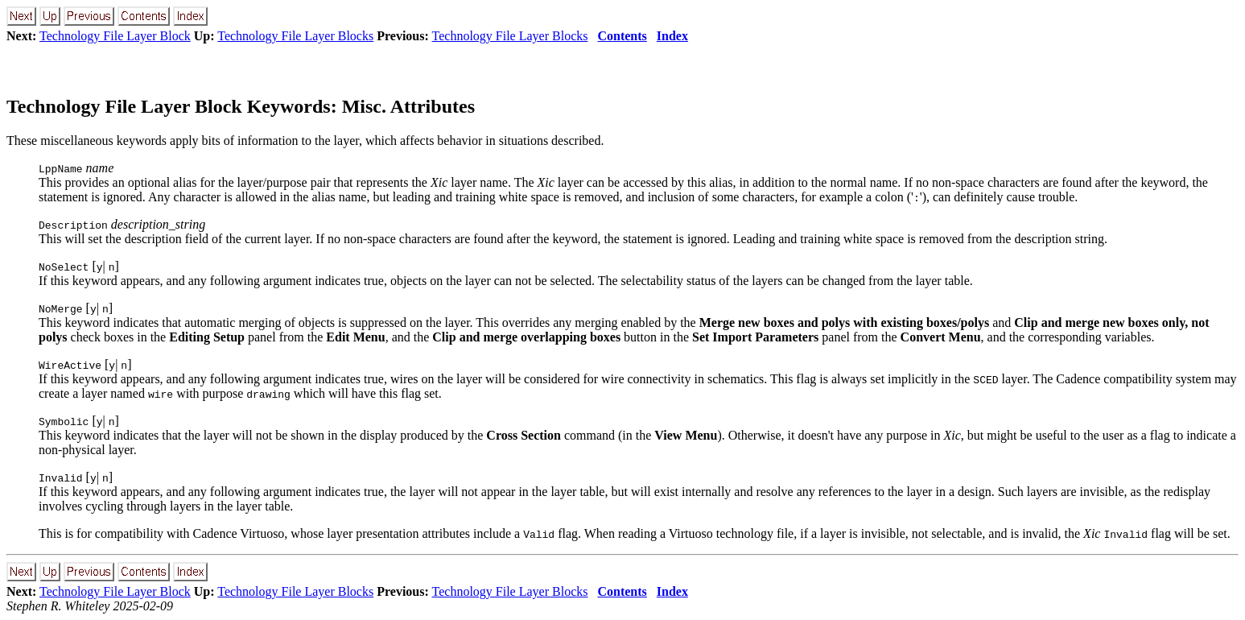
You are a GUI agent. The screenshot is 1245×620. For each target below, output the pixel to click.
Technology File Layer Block (115, 36)
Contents (621, 36)
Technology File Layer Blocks (295, 36)
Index (672, 36)
